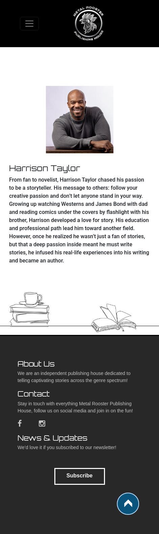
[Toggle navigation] (29, 23)
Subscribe (79, 475)
